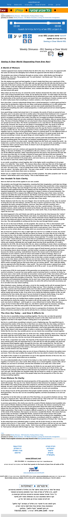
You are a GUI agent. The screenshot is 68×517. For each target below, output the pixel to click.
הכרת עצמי (17, 446)
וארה (2, 14)
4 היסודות (17, 448)
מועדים (50, 453)
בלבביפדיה (51, 455)
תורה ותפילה (17, 451)
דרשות (50, 451)
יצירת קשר (23, 7)
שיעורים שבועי (40, 5)
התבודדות (50, 448)
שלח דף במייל (53, 51)
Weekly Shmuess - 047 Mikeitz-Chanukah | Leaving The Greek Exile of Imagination (37, 17)
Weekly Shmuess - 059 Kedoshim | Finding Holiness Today (27, 16)
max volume (63, 23)
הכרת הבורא (50, 446)
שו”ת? (9, 5)
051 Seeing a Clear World (55, 41)
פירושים (17, 453)
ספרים (50, 5)
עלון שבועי (28, 5)
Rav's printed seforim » (45, 438)
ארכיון (58, 5)
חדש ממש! (18, 5)
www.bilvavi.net (34, 2)
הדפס (65, 51)
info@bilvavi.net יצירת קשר (34, 461)
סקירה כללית (12, 7)
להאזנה (11, 23)
